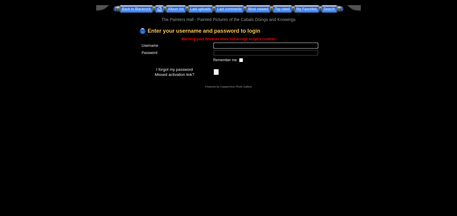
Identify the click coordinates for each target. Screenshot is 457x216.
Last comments (229, 9)
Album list (176, 9)
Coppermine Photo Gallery (236, 86)
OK (216, 72)
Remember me (225, 60)
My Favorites (306, 9)
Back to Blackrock (136, 9)
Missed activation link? (174, 74)
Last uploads (200, 9)
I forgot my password (174, 69)
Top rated (282, 9)
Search (329, 9)
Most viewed (258, 9)
